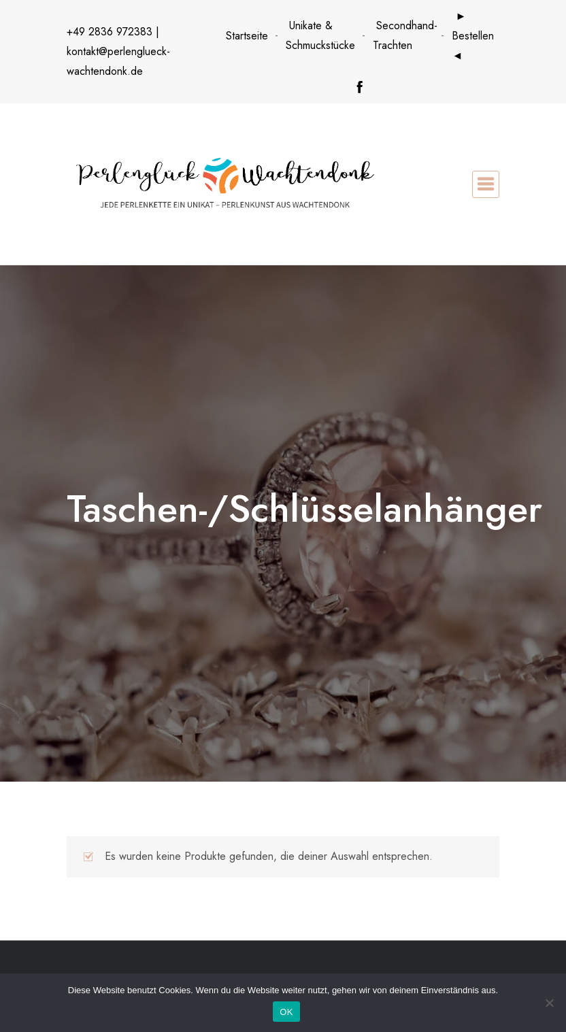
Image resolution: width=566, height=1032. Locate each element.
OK (286, 1012)
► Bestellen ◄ (473, 35)
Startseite (247, 36)
